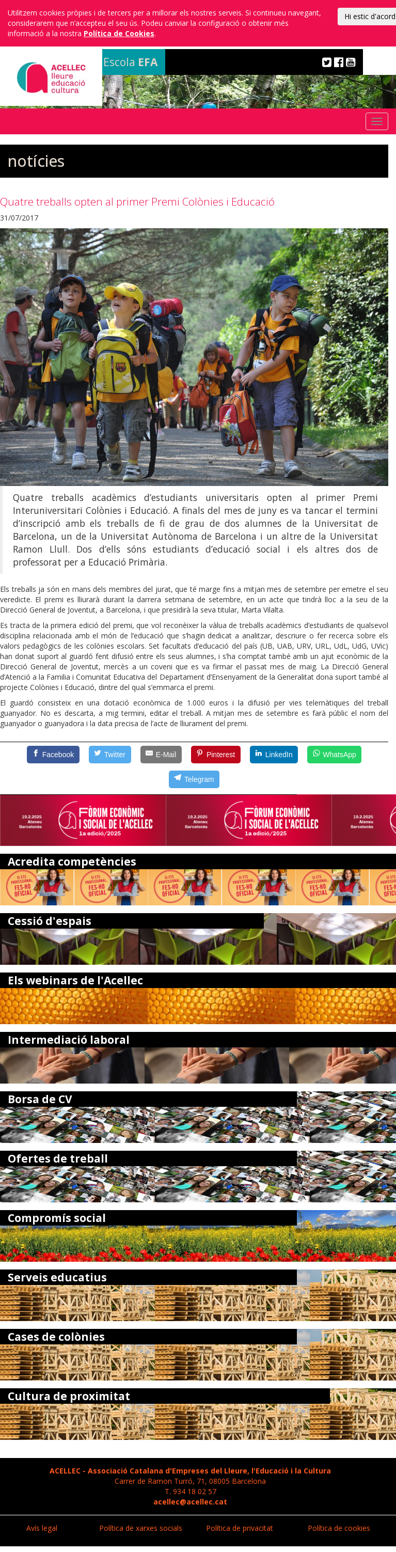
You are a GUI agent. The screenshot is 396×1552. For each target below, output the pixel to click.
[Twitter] (110, 754)
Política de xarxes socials (140, 1528)
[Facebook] (53, 754)
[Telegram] (194, 779)
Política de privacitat (239, 1528)
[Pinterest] (216, 754)
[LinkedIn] (274, 754)
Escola (130, 62)
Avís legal (41, 1528)
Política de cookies (339, 1528)
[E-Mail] (161, 754)
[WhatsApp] (334, 754)
